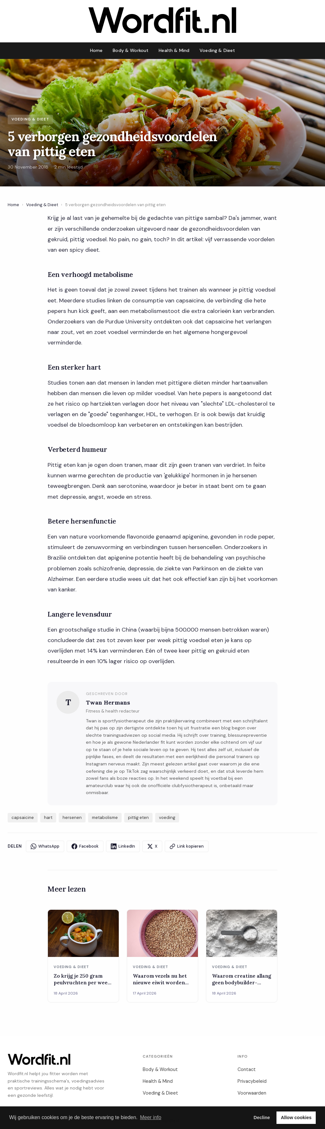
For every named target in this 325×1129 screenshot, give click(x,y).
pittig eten (138, 817)
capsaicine (22, 817)
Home (96, 50)
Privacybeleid (252, 1081)
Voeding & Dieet (217, 50)
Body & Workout (130, 50)
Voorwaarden (252, 1093)
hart (48, 817)
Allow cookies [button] (296, 1117)
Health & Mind (174, 50)
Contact (247, 1069)
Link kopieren (187, 846)
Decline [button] (261, 1117)
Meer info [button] (150, 1117)
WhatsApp (45, 846)
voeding (167, 817)
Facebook (85, 846)
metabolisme (105, 817)
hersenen (72, 817)
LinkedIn (123, 846)
